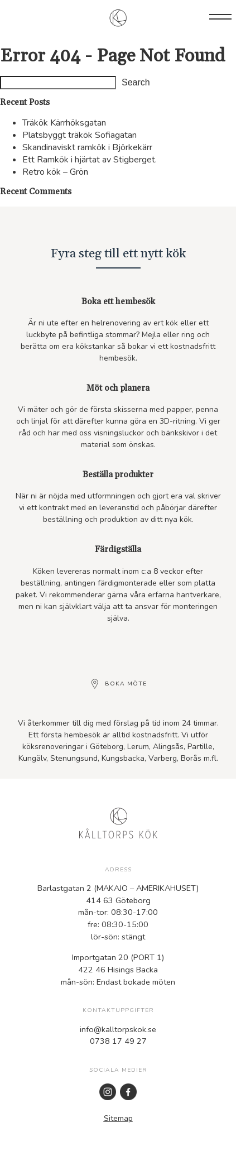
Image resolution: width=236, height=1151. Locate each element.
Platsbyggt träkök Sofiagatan (79, 135)
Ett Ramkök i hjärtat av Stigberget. (89, 160)
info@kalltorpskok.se (118, 1029)
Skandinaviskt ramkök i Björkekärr (87, 147)
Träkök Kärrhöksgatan (64, 123)
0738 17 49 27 (118, 1041)
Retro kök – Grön (55, 172)
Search (136, 82)
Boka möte (126, 684)
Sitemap (118, 1118)
